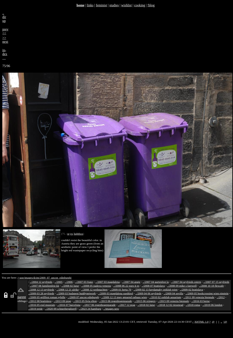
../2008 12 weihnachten (94, 289)
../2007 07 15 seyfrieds (216, 281)
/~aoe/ (21, 277)
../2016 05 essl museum (41, 304)
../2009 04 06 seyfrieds (148, 293)
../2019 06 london (212, 304)
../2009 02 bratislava (191, 289)
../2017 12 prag (126, 304)
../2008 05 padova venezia (96, 285)
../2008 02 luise (70, 285)
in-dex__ (4, 54)
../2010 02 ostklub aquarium (165, 297)
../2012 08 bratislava (39, 301)
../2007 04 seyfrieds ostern (186, 281)
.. (221, 321)
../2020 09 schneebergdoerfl (61, 308)
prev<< (5, 31)
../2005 (58, 281)
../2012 (221, 297)
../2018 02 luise (146, 304)
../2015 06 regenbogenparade (115, 301)
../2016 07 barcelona (68, 304)
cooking (139, 5)
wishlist (126, 5)
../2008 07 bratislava (153, 285)
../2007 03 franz (84, 281)
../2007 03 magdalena (107, 281)
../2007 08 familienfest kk (44, 285)
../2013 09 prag (62, 301)
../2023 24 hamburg (90, 308)
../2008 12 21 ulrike (67, 289)
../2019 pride (35, 308)
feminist (101, 5)
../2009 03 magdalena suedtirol (115, 293)
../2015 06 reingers (144, 301)
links (90, 5)
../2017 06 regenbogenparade (99, 304)
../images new (111, 308)
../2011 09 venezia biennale (199, 297)
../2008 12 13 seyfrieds (41, 289)
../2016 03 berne (200, 301)
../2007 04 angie (131, 281)
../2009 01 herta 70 (120, 289)
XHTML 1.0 (201, 321)
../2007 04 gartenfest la (156, 281)
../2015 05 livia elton (85, 301)
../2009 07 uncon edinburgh (83, 297)
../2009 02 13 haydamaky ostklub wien (156, 289)
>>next (5, 39)
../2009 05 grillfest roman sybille (46, 297)
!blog (151, 5)
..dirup (4, 17)
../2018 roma (193, 304)
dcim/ (36, 277)
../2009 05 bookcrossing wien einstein (206, 293)
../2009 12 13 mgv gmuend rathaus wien (124, 297)
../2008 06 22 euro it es (126, 285)
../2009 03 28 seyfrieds (41, 293)
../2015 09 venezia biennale (173, 301)
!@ (225, 321)
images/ (29, 277)
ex (71, 233)
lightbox (78, 233)
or (68, 233)
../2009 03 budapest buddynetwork (76, 293)
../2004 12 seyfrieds (41, 281)
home (80, 5)
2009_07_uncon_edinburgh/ (56, 277)
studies (114, 5)
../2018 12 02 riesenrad (170, 304)
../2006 (69, 281)
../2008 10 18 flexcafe (211, 285)
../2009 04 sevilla (173, 293)
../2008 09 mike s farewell (182, 285)
